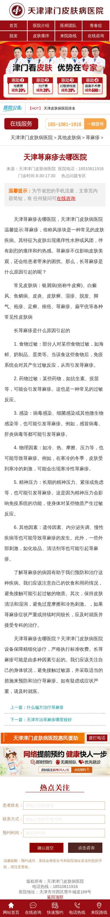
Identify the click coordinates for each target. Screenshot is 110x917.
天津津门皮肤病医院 (32, 137)
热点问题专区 (73, 175)
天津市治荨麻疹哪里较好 (49, 719)
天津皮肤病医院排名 (59, 108)
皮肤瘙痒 (41, 35)
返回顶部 (55, 897)
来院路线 (68, 35)
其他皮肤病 (69, 137)
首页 (13, 25)
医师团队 (68, 25)
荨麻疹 (93, 137)
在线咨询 (96, 35)
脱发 (13, 35)
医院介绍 (41, 25)
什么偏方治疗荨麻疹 (45, 707)
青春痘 (96, 25)
